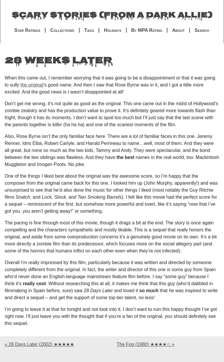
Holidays (112, 30)
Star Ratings (27, 30)
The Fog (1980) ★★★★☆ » (145, 344)
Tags (89, 30)
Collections (62, 30)
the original (31, 84)
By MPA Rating (146, 30)
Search (202, 30)
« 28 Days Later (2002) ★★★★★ (39, 344)
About (178, 30)
